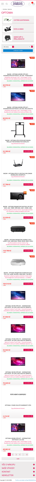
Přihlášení (29, 3)
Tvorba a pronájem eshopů (22, 480)
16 (26, 454)
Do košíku (27, 85)
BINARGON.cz (32, 480)
